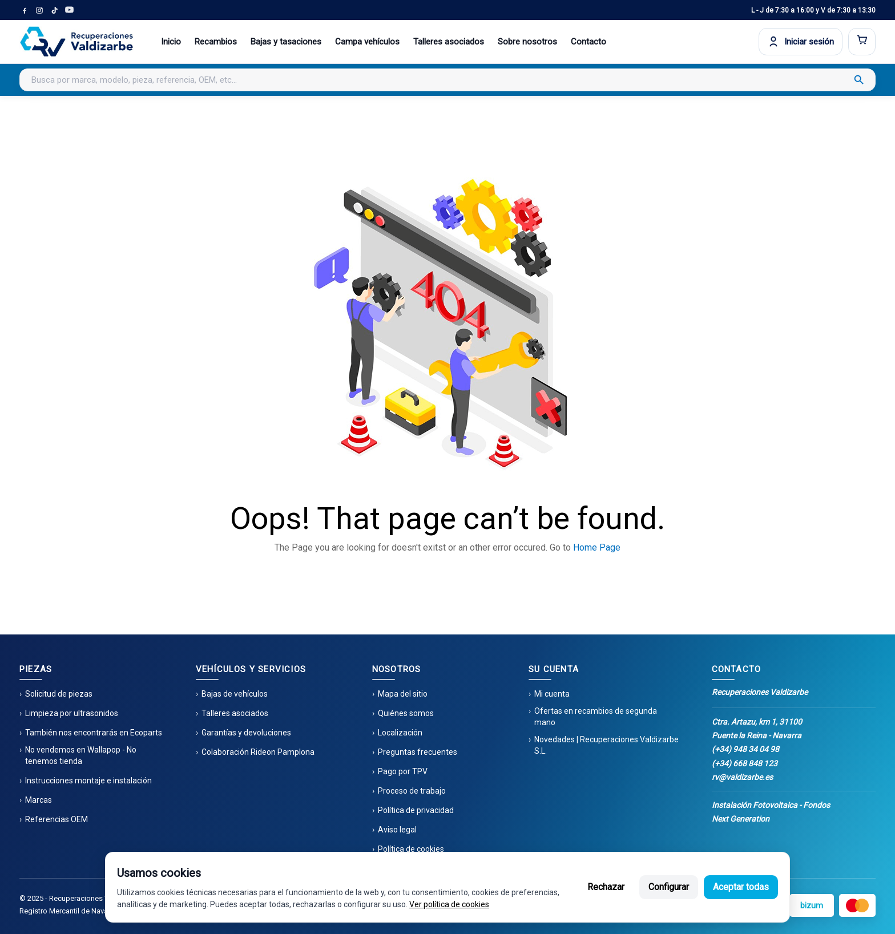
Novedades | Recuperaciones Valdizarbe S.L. (606, 745)
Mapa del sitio (403, 693)
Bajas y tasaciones (286, 42)
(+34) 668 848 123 (744, 763)
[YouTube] (69, 10)
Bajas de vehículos (234, 693)
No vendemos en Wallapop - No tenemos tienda (80, 755)
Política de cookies (411, 849)
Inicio (171, 42)
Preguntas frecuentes (417, 752)
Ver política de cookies (449, 904)
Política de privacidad (416, 810)
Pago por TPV (403, 771)
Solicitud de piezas (58, 693)
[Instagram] (39, 10)
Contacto (588, 42)
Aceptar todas (741, 887)
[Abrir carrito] (862, 42)
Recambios (216, 42)
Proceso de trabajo (412, 790)
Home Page (596, 547)
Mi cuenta (552, 693)
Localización (400, 732)
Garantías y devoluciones (246, 732)
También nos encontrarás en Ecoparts (93, 732)
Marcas (38, 799)
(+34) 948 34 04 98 (745, 749)
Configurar (668, 887)
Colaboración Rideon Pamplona (258, 752)
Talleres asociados (448, 42)
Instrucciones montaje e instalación (88, 780)
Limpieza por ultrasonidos (71, 713)
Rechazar (605, 887)
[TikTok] (54, 10)
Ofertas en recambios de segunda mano (595, 716)
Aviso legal (397, 829)
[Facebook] (24, 10)
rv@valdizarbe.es (742, 777)
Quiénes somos (406, 713)
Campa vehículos (367, 42)
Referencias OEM (56, 819)
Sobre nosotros (527, 42)
